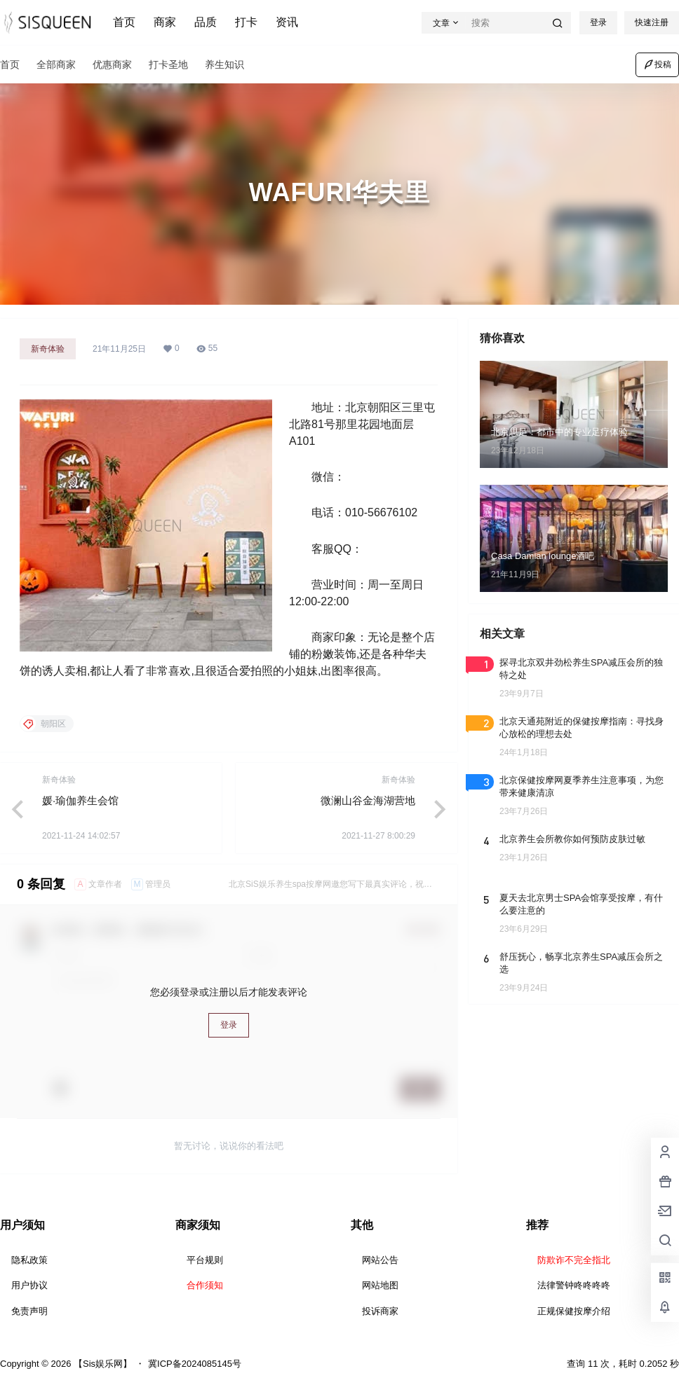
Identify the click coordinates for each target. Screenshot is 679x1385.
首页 (124, 22)
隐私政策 (29, 1260)
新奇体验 (48, 349)
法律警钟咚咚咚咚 (573, 1285)
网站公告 (380, 1260)
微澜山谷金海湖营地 (368, 800)
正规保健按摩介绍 (573, 1311)
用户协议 (29, 1285)
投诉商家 (380, 1311)
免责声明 (29, 1311)
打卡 (246, 22)
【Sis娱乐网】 (101, 1363)
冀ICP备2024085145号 (194, 1363)
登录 (598, 22)
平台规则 (205, 1260)
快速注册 (651, 22)
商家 (165, 22)
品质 (205, 22)
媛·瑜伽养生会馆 (80, 800)
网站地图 (380, 1285)
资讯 (287, 22)
